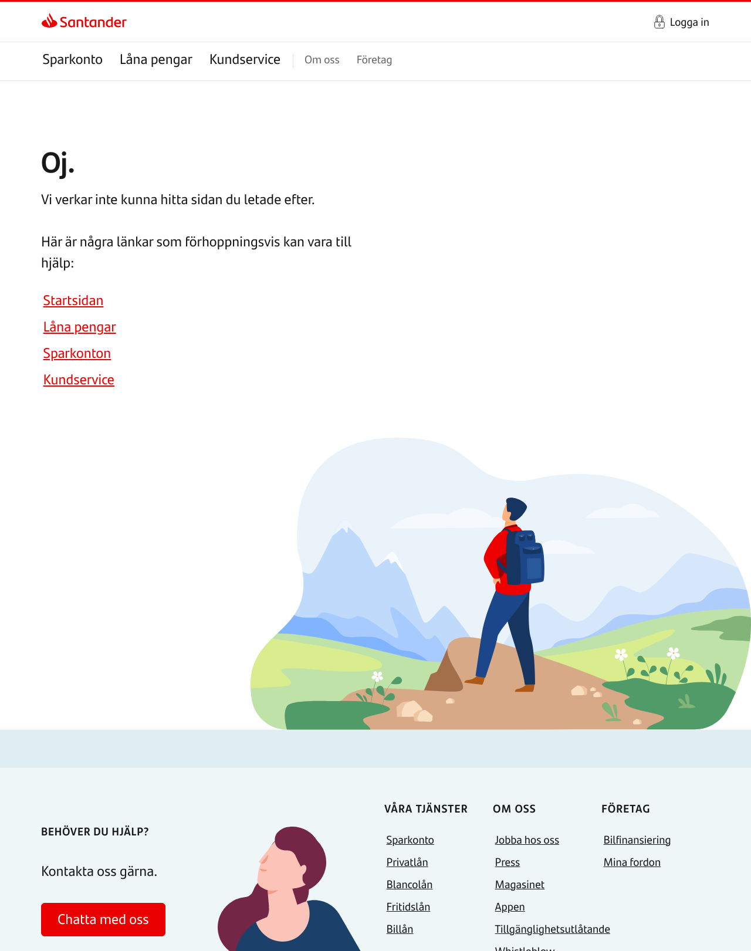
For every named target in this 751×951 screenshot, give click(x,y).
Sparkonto (72, 59)
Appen (510, 906)
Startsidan (73, 300)
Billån (400, 928)
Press (507, 861)
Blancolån (410, 884)
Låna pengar (156, 59)
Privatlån (407, 861)
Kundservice (244, 59)
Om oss (322, 59)
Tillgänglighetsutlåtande (552, 928)
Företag (375, 59)
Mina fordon (632, 861)
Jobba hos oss (527, 839)
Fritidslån (409, 906)
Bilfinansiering (637, 839)
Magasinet (520, 884)
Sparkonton (77, 353)
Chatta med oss (103, 919)
